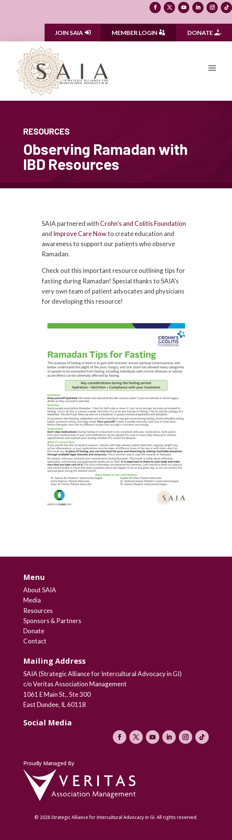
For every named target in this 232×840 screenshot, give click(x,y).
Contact (34, 641)
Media (32, 600)
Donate (200, 32)
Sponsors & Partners (52, 621)
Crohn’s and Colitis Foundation (143, 223)
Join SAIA (69, 32)
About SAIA (39, 590)
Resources (38, 610)
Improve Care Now (79, 234)
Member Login (134, 32)
